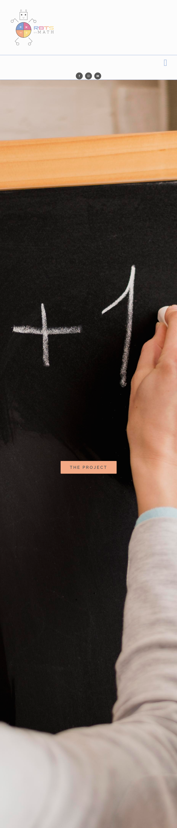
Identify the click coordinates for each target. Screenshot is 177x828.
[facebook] (79, 75)
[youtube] (97, 75)
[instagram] (88, 75)
